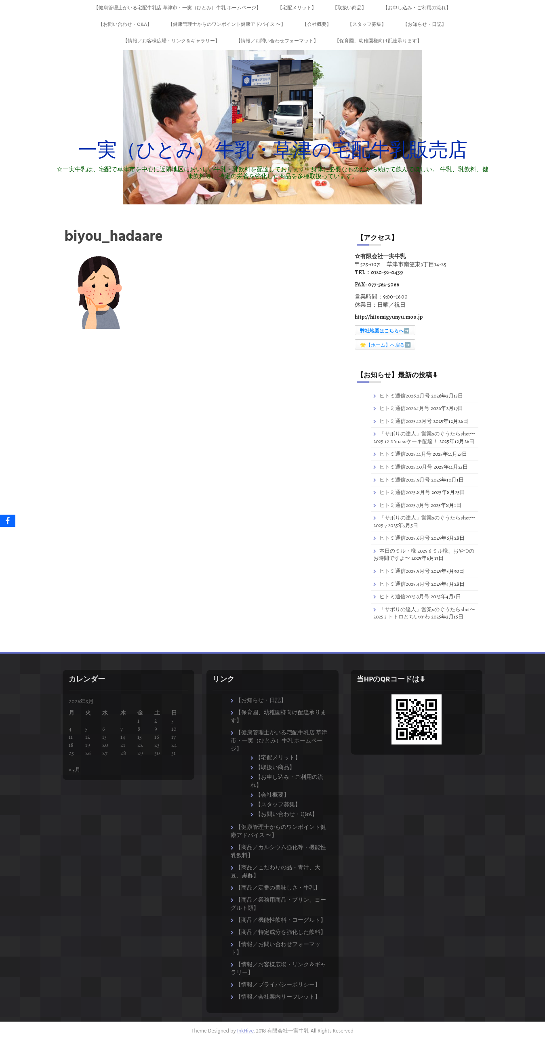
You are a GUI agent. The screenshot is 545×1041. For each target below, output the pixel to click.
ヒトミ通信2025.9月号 (404, 479)
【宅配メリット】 (297, 8)
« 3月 (74, 770)
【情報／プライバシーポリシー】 (278, 984)
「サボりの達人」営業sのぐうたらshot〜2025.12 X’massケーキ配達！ (424, 437)
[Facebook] (7, 521)
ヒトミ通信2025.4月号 (404, 583)
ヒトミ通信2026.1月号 (404, 408)
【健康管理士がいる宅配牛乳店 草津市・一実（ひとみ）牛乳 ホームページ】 (177, 8)
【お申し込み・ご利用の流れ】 (417, 8)
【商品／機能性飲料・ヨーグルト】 (281, 920)
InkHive (245, 1031)
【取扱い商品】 (349, 8)
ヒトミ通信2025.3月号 (404, 596)
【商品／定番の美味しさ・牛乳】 (278, 888)
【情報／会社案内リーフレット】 (278, 997)
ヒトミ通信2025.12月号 (405, 421)
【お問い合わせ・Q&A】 (125, 25)
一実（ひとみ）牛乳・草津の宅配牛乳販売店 (272, 151)
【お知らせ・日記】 (424, 25)
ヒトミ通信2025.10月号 (405, 466)
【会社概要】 (316, 25)
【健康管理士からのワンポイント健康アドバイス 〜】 (227, 25)
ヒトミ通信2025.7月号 (404, 505)
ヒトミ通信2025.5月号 (404, 571)
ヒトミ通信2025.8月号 (404, 492)
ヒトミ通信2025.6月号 (404, 537)
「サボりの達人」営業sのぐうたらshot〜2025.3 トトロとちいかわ (424, 613)
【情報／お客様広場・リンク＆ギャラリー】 (171, 41)
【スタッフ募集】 (366, 25)
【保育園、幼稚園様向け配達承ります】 (378, 41)
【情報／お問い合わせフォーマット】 (277, 41)
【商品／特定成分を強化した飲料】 (281, 932)
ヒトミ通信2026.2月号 (404, 395)
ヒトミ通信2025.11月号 (405, 453)
